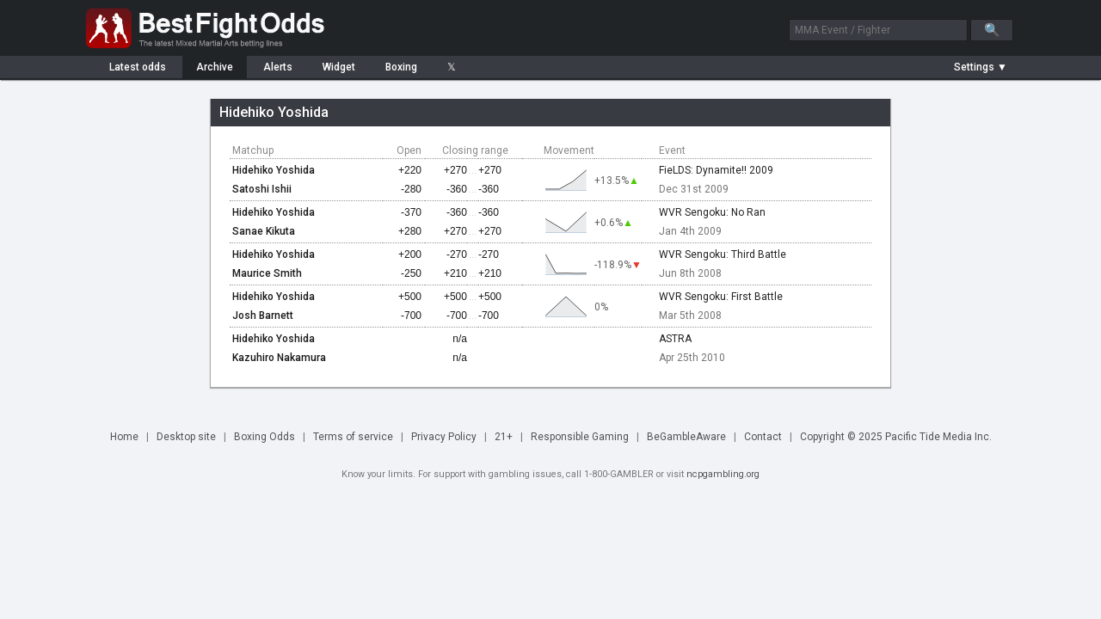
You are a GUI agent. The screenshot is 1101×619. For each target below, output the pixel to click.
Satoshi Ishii (262, 189)
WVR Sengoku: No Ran (712, 212)
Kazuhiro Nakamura (279, 358)
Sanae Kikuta (263, 231)
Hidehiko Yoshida (273, 170)
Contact (763, 437)
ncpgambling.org (723, 474)
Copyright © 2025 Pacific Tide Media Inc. (896, 437)
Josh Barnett (262, 316)
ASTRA (675, 339)
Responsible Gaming (580, 437)
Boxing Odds (264, 437)
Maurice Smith (267, 273)
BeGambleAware (686, 437)
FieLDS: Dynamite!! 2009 (716, 170)
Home (124, 437)
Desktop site (186, 437)
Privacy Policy (444, 437)
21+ (504, 437)
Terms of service (353, 437)
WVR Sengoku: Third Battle (722, 254)
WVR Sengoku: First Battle (721, 297)
